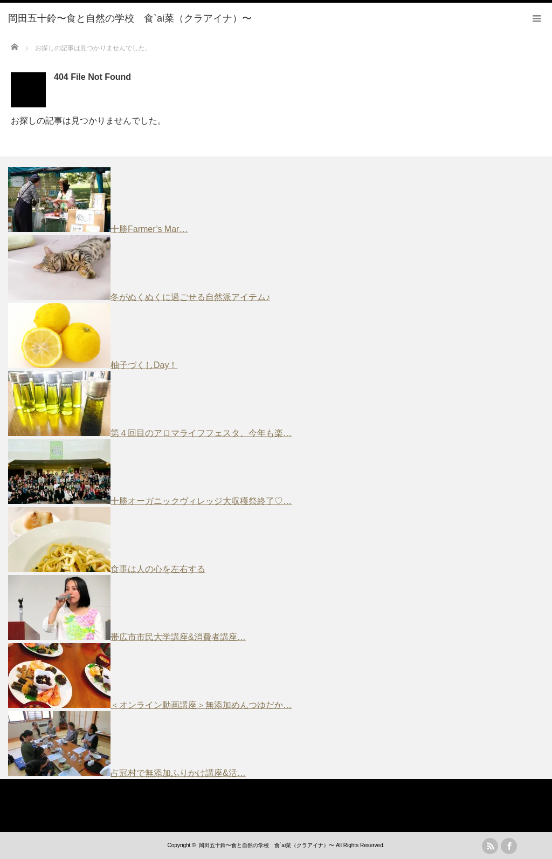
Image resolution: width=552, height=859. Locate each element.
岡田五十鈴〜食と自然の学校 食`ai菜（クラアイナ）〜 (266, 845)
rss (490, 846)
